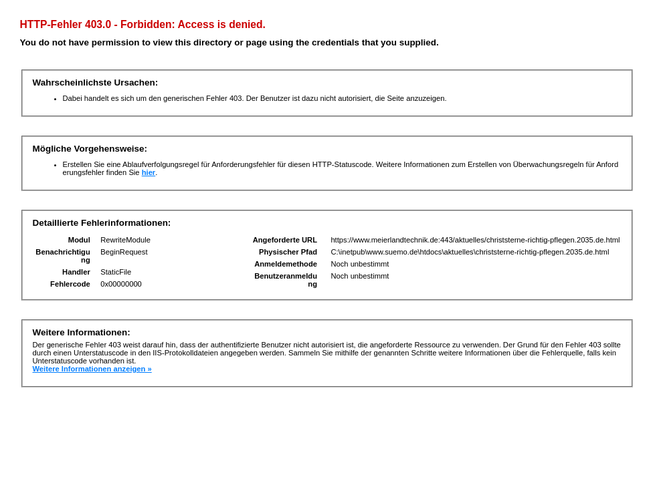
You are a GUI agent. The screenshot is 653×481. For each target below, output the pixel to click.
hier (149, 172)
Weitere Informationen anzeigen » (92, 369)
